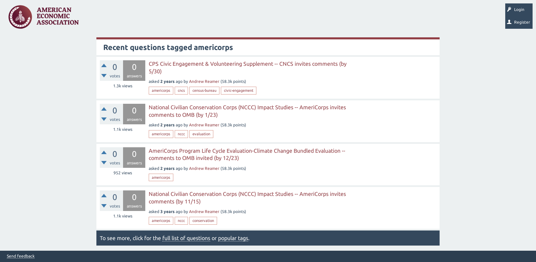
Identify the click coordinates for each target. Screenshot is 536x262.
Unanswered (126, 19)
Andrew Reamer (204, 81)
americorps (161, 90)
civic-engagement (238, 90)
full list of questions (186, 238)
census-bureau (204, 90)
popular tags (233, 238)
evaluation (201, 134)
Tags (153, 19)
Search (238, 19)
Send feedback (21, 256)
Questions (98, 19)
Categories (177, 19)
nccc (181, 134)
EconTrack (319, 19)
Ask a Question (209, 19)
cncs (181, 90)
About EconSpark (286, 19)
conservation (203, 221)
